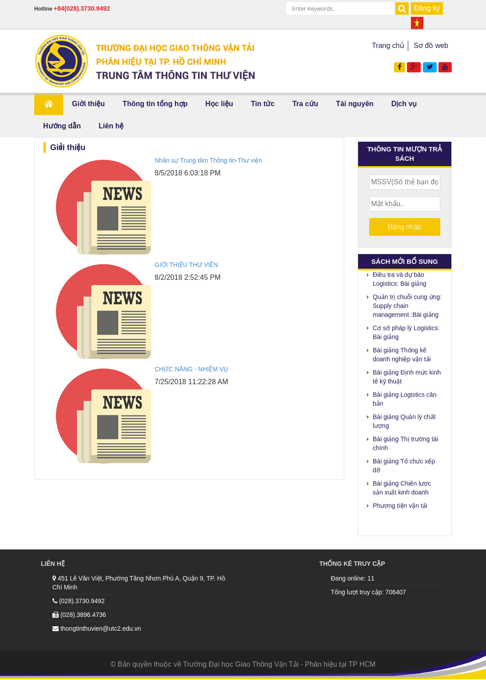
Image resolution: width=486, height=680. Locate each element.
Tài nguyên (354, 103)
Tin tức (263, 103)
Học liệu (219, 103)
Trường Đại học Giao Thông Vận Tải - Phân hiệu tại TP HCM (279, 664)
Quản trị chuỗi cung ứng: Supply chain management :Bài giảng (407, 304)
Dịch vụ (404, 103)
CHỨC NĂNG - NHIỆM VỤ (191, 369)
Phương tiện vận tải (400, 504)
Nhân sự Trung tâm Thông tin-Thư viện (208, 160)
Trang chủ (388, 45)
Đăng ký (427, 8)
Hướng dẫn (62, 126)
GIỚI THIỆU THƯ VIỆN (186, 264)
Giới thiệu (88, 103)
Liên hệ (111, 126)
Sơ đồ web (431, 45)
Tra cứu (305, 103)
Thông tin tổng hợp (155, 103)
